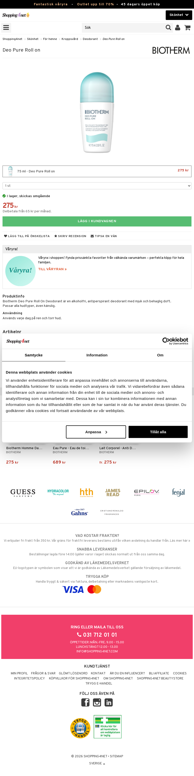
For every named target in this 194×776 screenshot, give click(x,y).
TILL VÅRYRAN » (52, 269)
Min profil (19, 674)
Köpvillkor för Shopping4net (74, 679)
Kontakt (98, 674)
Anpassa (96, 431)
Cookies (180, 674)
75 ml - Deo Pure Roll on (97, 171)
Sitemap (116, 757)
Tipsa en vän (104, 236)
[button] (187, 28)
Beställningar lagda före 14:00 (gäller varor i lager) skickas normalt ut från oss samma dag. (97, 552)
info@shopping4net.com (97, 652)
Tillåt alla (158, 431)
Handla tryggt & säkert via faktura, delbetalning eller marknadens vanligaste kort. (97, 583)
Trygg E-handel (98, 684)
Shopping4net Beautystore (160, 679)
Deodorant (90, 39)
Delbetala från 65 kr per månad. (27, 211)
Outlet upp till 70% (95, 4)
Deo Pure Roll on (114, 39)
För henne (50, 39)
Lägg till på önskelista (27, 236)
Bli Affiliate (159, 674)
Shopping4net (12, 39)
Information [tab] (97, 355)
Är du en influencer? (127, 674)
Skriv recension (70, 236)
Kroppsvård (70, 39)
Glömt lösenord (73, 674)
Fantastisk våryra (51, 4)
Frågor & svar (43, 674)
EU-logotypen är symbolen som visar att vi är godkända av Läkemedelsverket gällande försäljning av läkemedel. (97, 565)
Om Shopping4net (118, 679)
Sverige (97, 764)
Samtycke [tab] (34, 355)
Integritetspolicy (29, 679)
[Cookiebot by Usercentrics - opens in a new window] (166, 341)
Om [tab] (160, 355)
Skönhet (32, 39)
